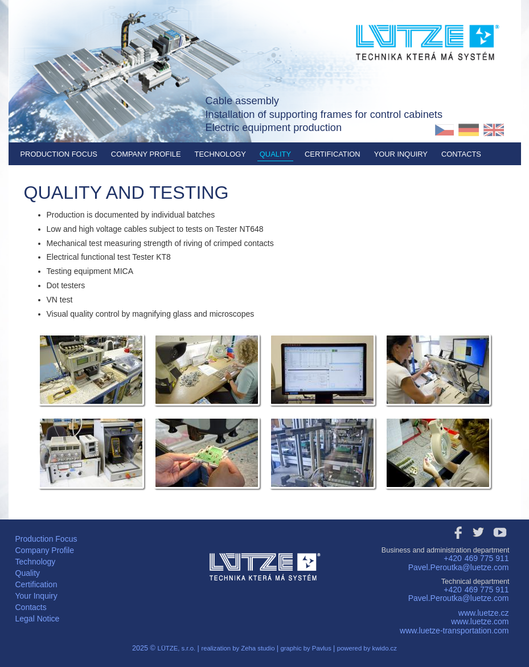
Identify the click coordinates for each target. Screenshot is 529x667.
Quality (275, 154)
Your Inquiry (401, 154)
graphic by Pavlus (306, 648)
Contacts (461, 154)
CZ (444, 129)
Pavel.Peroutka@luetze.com (458, 567)
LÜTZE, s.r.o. (176, 648)
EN (493, 129)
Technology (220, 154)
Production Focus (58, 154)
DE (469, 129)
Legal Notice (37, 618)
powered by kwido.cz (367, 648)
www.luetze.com (480, 621)
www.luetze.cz (483, 612)
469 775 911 (487, 558)
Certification (332, 154)
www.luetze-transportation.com (454, 630)
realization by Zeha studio (238, 648)
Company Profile (146, 154)
